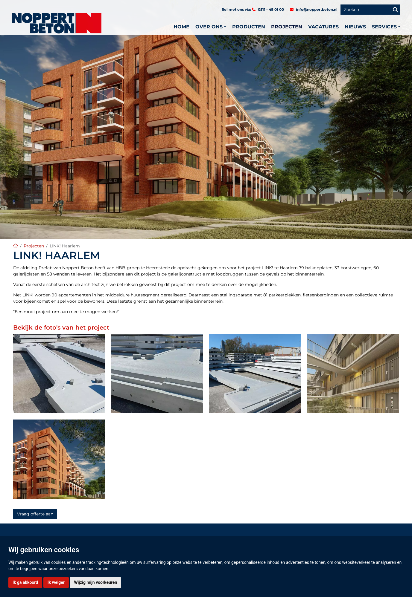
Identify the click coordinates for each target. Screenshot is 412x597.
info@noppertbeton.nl (316, 9)
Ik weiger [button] (56, 582)
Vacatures (323, 27)
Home (181, 27)
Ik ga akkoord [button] (25, 582)
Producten (248, 27)
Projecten (286, 27)
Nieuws (355, 27)
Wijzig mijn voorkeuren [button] (95, 582)
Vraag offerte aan (35, 514)
